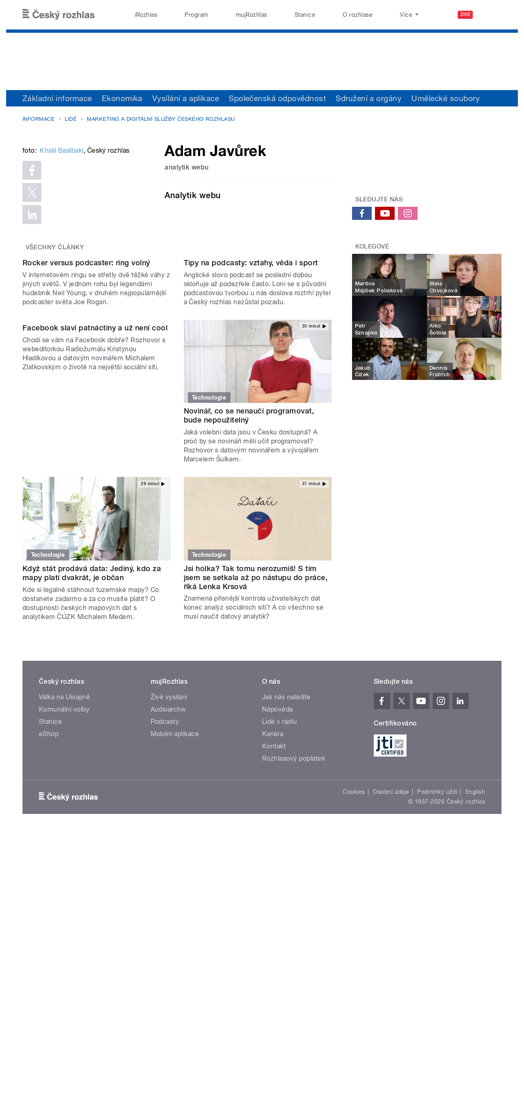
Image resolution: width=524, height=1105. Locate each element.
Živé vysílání (169, 904)
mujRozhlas (251, 14)
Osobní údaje (391, 998)
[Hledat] (490, 14)
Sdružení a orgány (369, 98)
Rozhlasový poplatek (293, 965)
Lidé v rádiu (279, 928)
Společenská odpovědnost (277, 98)
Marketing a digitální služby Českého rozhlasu (161, 119)
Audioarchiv (168, 916)
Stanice (305, 14)
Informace (38, 119)
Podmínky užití (437, 998)
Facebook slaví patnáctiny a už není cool (95, 618)
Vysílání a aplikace (185, 98)
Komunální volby (64, 916)
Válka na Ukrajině (64, 904)
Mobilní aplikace (175, 941)
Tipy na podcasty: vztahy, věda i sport (251, 469)
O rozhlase (358, 14)
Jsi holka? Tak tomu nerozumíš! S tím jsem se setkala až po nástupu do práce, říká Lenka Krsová (256, 784)
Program (196, 14)
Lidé (71, 119)
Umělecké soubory (445, 98)
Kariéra (272, 941)
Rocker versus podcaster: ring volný (86, 469)
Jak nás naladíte (286, 904)
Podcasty (165, 928)
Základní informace (57, 98)
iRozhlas (146, 14)
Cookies (354, 998)
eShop (49, 941)
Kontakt (274, 953)
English (475, 998)
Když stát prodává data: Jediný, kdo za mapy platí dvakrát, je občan (92, 780)
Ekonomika (122, 98)
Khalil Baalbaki (61, 274)
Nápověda (277, 916)
